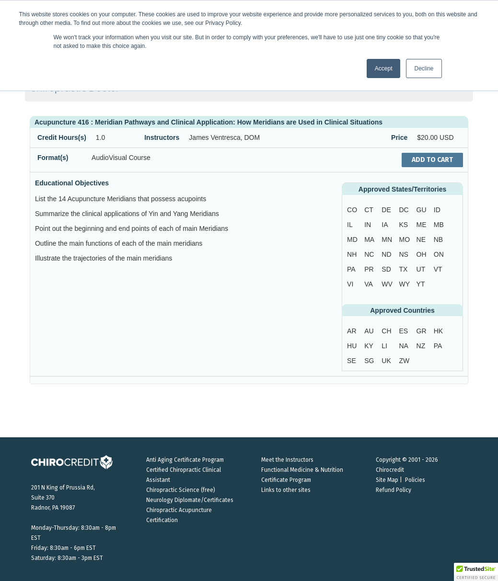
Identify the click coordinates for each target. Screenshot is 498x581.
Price (399, 137)
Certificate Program (286, 480)
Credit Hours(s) (61, 137)
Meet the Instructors (287, 459)
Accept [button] (384, 68)
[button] (476, 572)
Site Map (387, 480)
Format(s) (53, 157)
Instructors (161, 137)
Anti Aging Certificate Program (185, 459)
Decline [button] (423, 68)
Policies (415, 480)
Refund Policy (393, 490)
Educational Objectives (72, 183)
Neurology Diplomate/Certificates (189, 500)
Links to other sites (286, 490)
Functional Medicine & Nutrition (302, 470)
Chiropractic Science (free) (180, 490)
